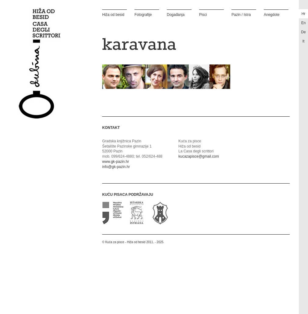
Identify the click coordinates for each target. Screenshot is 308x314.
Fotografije (143, 14)
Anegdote (271, 14)
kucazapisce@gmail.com (198, 156)
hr (304, 14)
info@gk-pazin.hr (116, 167)
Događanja (175, 14)
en (303, 23)
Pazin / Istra (241, 14)
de (303, 32)
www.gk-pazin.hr (115, 161)
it (304, 41)
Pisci (203, 14)
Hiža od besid (113, 14)
